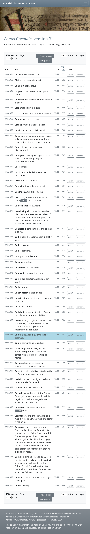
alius (36, 342)
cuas (24, 85)
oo (16, 374)
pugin (33, 442)
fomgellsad (26, 436)
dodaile (24, 382)
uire (28, 477)
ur (33, 477)
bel (31, 456)
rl (27, 150)
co (35, 326)
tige (42, 354)
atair (43, 407)
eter (32, 214)
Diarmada (19, 150)
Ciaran (47, 393)
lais (47, 430)
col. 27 (70, 206)
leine (17, 240)
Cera (17, 306)
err (37, 273)
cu (26, 273)
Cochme (19, 262)
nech (35, 348)
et (24, 451)
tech (23, 172)
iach (41, 273)
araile (31, 161)
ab (30, 363)
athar (35, 407)
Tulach (46, 312)
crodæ (42, 320)
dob (34, 396)
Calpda (18, 91)
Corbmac (37, 197)
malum (40, 113)
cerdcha (42, 172)
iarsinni (42, 136)
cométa (36, 354)
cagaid (18, 399)
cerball (37, 456)
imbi (34, 415)
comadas (28, 393)
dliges (33, 191)
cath (41, 460)
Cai (16, 166)
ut (33, 147)
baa (20, 451)
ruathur (27, 147)
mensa (42, 124)
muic (38, 445)
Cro (16, 197)
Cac (17, 113)
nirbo (44, 197)
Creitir (18, 379)
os (31, 448)
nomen (18, 357)
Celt (17, 236)
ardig (35, 379)
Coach (18, 147)
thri (49, 433)
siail (49, 442)
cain (29, 387)
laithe (41, 228)
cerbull (47, 460)
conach (43, 448)
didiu (25, 363)
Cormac (42, 469)
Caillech (19, 348)
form (41, 439)
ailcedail (18, 439)
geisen (23, 448)
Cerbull (25, 466)
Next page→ (44, 60)
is (49, 217)
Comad (18, 119)
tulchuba (46, 379)
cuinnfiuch (39, 334)
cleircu (46, 214)
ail (27, 371)
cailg (26, 320)
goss (17, 448)
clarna (32, 124)
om (43, 477)
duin (23, 323)
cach (37, 477)
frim (17, 326)
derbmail (19, 469)
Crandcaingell (22, 211)
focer (35, 469)
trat (49, 399)
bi (32, 402)
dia (30, 439)
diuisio (37, 107)
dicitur (35, 172)
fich (36, 130)
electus (39, 80)
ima (29, 418)
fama (38, 74)
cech (28, 158)
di (26, 469)
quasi (25, 99)
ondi (25, 460)
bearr (30, 273)
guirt (23, 396)
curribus (28, 130)
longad (38, 399)
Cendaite (19, 228)
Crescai (18, 180)
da (34, 445)
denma (35, 186)
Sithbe (18, 466)
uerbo (41, 99)
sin (41, 374)
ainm (23, 220)
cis (24, 371)
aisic (34, 136)
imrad (34, 418)
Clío (30, 74)
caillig (29, 354)
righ (33, 158)
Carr (17, 278)
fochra (35, 220)
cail (30, 348)
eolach (18, 158)
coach (41, 147)
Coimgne (19, 155)
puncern (40, 442)
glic (33, 320)
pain (26, 442)
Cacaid (18, 393)
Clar (17, 124)
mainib (18, 418)
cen (47, 278)
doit (30, 469)
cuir (16, 460)
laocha (38, 214)
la (29, 442)
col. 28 (70, 416)
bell (20, 460)
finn (35, 402)
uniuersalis (20, 366)
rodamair (19, 329)
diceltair (30, 278)
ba (37, 472)
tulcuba (25, 245)
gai (23, 278)
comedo (35, 119)
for (30, 329)
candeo (48, 99)
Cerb (17, 287)
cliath (37, 205)
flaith (17, 200)
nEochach (44, 436)
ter (38, 415)
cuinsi (17, 301)
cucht (23, 301)
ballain (30, 267)
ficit (27, 472)
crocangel (26, 223)
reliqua (29, 451)
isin (22, 214)
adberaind (34, 323)
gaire (25, 439)
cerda (22, 175)
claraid (41, 220)
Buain (17, 396)
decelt (40, 236)
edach (33, 236)
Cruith (18, 320)
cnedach (47, 298)
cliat (17, 220)
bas (22, 197)
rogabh (39, 158)
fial (34, 217)
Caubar (18, 273)
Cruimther (20, 415)
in (15, 231)
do (24, 139)
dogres (46, 142)
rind (28, 399)
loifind (35, 439)
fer (28, 191)
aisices (49, 136)
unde (28, 172)
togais (36, 427)
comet (18, 354)
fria (27, 161)
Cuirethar (20, 407)
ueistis (25, 236)
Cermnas (19, 427)
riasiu (28, 396)
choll (27, 402)
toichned (38, 142)
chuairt (37, 466)
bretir (49, 418)
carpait (42, 130)
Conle (18, 485)
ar (47, 217)
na (46, 155)
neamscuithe (21, 142)
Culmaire (19, 186)
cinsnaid (48, 228)
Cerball (18, 456)
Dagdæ (28, 306)
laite (34, 228)
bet (18, 472)
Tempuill (41, 217)
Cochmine (20, 267)
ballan (28, 262)
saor (29, 186)
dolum (48, 113)
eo (33, 363)
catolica (31, 366)
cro (39, 200)
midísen (45, 445)
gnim (23, 421)
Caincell (19, 205)
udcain (38, 387)
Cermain (19, 430)
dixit (30, 197)
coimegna (31, 155)
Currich (18, 130)
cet (30, 472)
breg (28, 427)
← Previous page (45, 56)
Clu (16, 74)
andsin (46, 211)
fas (29, 334)
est (36, 147)
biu (16, 451)
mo (45, 433)
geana (41, 155)
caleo (19, 102)
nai (23, 472)
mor (49, 469)
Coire (17, 477)
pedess (18, 94)
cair (46, 396)
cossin (33, 374)
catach (23, 463)
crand (39, 278)
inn (33, 387)
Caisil (17, 371)
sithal (26, 379)
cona (28, 220)
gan (31, 142)
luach (17, 351)
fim (30, 382)
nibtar (45, 466)
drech (26, 298)
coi (24, 477)
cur (18, 463)
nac (20, 445)
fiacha (40, 191)
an (30, 136)
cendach (29, 312)
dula (26, 329)
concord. (80, 75)
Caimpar (19, 256)
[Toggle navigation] (85, 3)
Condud (19, 99)
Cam (17, 250)
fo (51, 214)
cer (47, 456)
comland (26, 250)
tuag (33, 292)
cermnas (26, 445)
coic (40, 472)
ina (49, 448)
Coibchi (18, 312)
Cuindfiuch (20, 334)
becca (36, 267)
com (36, 200)
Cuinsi (18, 298)
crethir (37, 382)
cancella (29, 205)
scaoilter (19, 442)
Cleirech (19, 80)
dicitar (18, 223)
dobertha (47, 371)
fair (20, 282)
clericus (29, 80)
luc (38, 374)
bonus (40, 91)
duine (19, 231)
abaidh (39, 396)
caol (43, 348)
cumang (33, 180)
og (47, 415)
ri (24, 399)
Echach (39, 433)
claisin (28, 107)
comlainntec (32, 256)
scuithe (43, 139)
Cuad (17, 85)
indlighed (21, 480)
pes (45, 91)
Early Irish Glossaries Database (18, 3)
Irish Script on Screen (51, 527)
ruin (47, 323)
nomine (24, 74)
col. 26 (70, 75)
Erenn (27, 374)
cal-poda (28, 91)
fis (25, 158)
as (46, 354)
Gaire (33, 433)
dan (34, 430)
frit (40, 323)
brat (48, 236)
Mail (19, 323)
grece (22, 107)
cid (41, 298)
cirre (27, 456)
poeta (36, 463)
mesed (36, 448)
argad (25, 287)
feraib (21, 374)
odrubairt (24, 326)
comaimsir (20, 161)
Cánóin (18, 387)
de (24, 354)
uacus (33, 85)
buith (35, 329)
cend (29, 228)
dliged (19, 139)
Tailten (42, 315)
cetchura (19, 337)
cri (32, 200)
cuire (29, 407)
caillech (36, 351)
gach (28, 139)
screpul (25, 351)
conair (23, 166)
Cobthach (20, 191)
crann (34, 211)
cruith (40, 326)
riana (44, 399)
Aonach (34, 315)
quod (37, 363)
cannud (32, 99)
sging (47, 439)
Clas (17, 107)
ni (45, 334)
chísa (35, 371)
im (29, 200)
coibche (21, 315)
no (35, 139)
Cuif (17, 245)
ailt (37, 436)
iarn (16, 282)
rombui (29, 217)
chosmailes (20, 217)
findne (18, 436)
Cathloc (19, 363)
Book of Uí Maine (41, 524)
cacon (31, 113)
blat (19, 402)
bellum (33, 460)
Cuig (17, 342)
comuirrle (26, 342)
